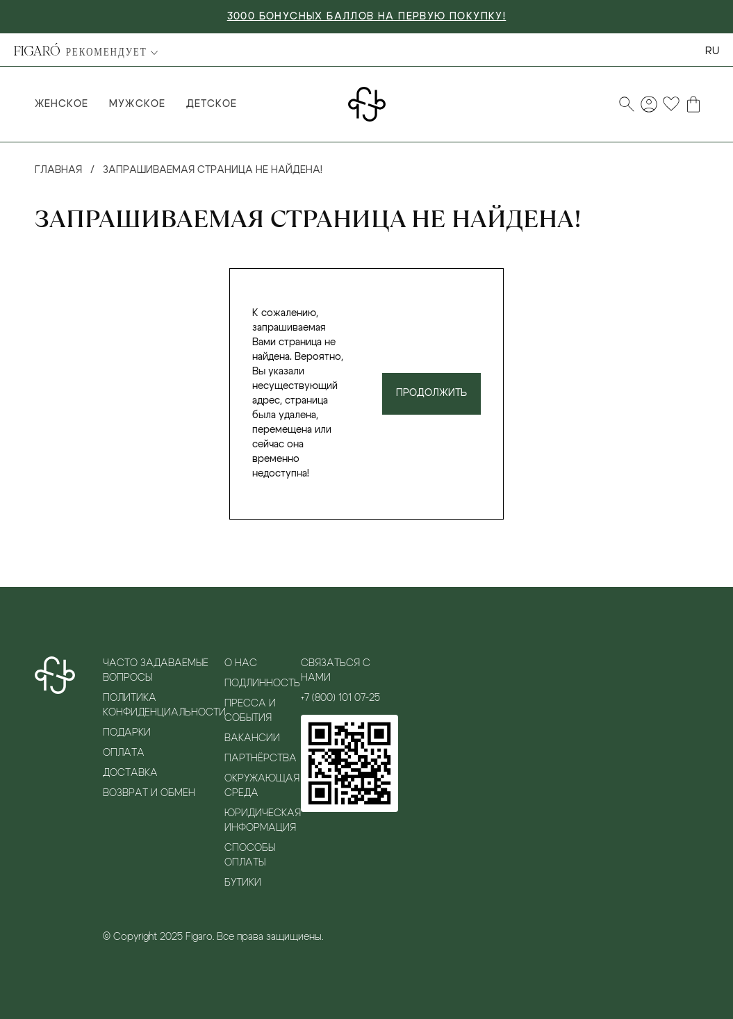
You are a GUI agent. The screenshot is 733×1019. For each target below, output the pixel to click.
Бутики (242, 883)
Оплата (124, 753)
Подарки (127, 733)
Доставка (130, 773)
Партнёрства (260, 758)
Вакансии (252, 738)
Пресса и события (250, 711)
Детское (211, 104)
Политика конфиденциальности (163, 705)
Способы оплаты (249, 855)
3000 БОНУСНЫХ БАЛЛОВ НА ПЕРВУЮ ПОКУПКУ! (366, 17)
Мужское (137, 104)
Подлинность (262, 683)
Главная (58, 170)
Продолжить (431, 393)
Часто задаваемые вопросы (155, 670)
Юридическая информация (262, 821)
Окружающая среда (261, 786)
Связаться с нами (335, 670)
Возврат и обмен (149, 793)
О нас (240, 663)
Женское (61, 104)
